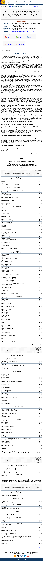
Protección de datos (35, 552)
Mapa (19, 552)
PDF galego (21, 44)
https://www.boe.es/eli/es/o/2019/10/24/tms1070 (23, 31)
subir (39, 547)
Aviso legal (23, 552)
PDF (8, 37)
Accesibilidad (28, 552)
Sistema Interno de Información (15, 553)
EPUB (19, 37)
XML (30, 37)
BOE (11, 6)
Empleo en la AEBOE (29, 553)
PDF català (9, 44)
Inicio (8, 6)
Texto (3, 50)
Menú (39, 4)
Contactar (5, 552)
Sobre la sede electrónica (13, 552)
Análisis (8, 50)
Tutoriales (23, 553)
